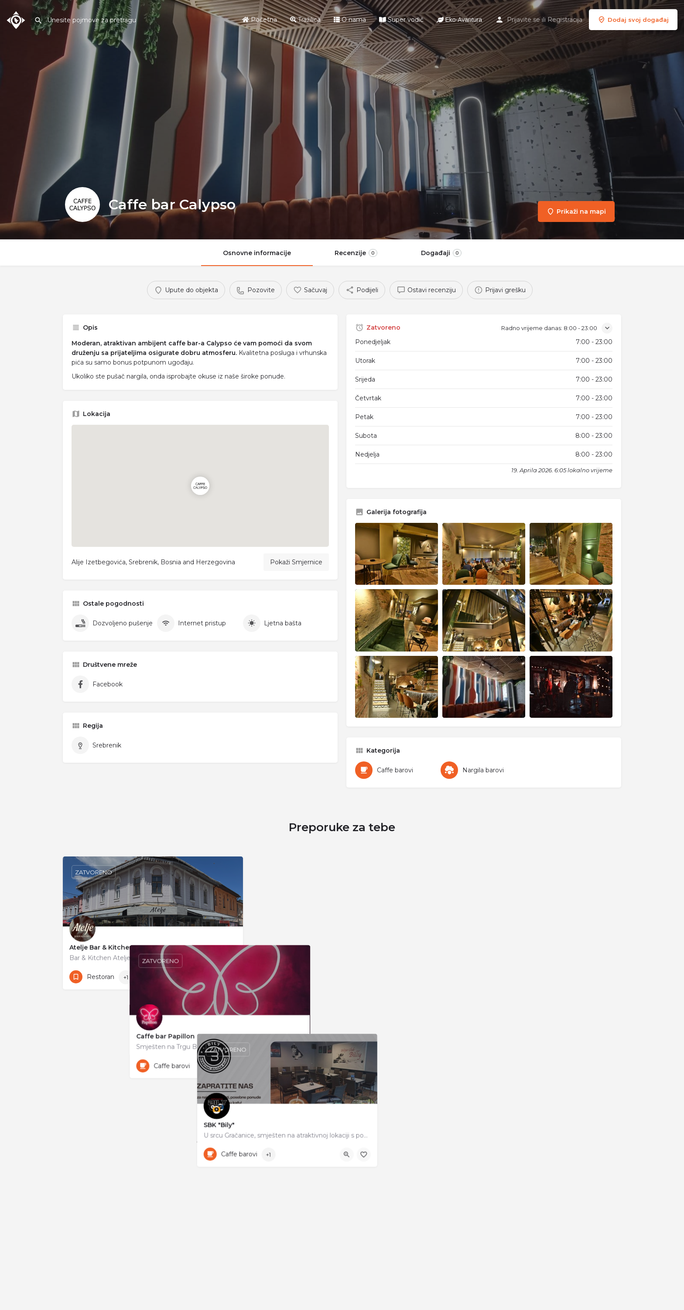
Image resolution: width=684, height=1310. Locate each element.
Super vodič (401, 20)
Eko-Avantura (459, 19)
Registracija (564, 20)
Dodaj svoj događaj (633, 20)
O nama (350, 20)
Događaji (441, 253)
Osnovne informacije (257, 253)
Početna (259, 20)
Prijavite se (523, 20)
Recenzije (356, 253)
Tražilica (305, 20)
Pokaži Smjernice (296, 562)
